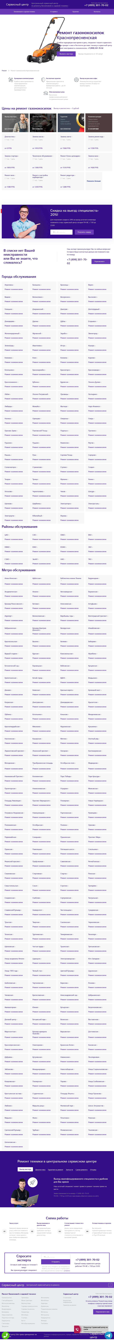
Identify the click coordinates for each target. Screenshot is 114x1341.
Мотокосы (44, 1312)
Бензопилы (5, 1306)
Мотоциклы (45, 1315)
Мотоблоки (45, 1300)
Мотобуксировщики (28, 1323)
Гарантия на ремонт (55, 1170)
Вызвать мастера (66, 54)
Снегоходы (5, 1323)
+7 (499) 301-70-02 (95, 48)
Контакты (97, 12)
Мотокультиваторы (8, 1303)
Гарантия (76, 12)
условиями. (67, 1271)
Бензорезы (5, 1312)
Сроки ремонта (81, 1170)
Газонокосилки (7, 1298)
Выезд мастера (25, 1169)
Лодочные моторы (8, 1318)
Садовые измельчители (29, 1306)
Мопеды (44, 1321)
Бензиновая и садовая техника (24, 12)
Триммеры (25, 1298)
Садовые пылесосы (27, 1309)
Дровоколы (45, 1306)
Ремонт (4, 71)
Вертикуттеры (26, 1303)
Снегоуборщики (7, 1300)
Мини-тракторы (26, 1300)
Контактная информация (67, 1301)
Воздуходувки (6, 1309)
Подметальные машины (49, 1309)
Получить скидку (84, 232)
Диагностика (40, 1170)
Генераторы (25, 1312)
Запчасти (69, 1170)
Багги (23, 1321)
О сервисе (53, 12)
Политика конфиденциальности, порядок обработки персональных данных (66, 1335)
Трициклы (5, 1326)
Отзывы (93, 1170)
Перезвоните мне (99, 262)
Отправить (56, 1262)
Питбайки (44, 1323)
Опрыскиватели (7, 1315)
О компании (67, 1298)
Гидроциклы (6, 1321)
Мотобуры (24, 1315)
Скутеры (24, 1318)
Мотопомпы (45, 1298)
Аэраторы (44, 1303)
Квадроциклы (45, 1318)
